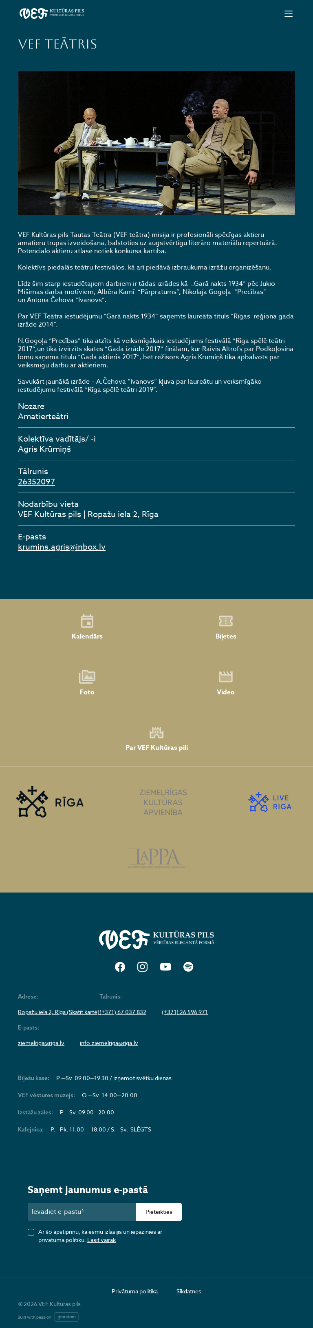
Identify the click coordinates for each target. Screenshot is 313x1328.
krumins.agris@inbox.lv (62, 547)
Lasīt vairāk (101, 1240)
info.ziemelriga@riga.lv (109, 1043)
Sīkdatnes (188, 1291)
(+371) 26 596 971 (185, 1012)
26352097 (36, 482)
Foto (87, 683)
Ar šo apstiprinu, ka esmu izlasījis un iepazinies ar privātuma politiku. (100, 1236)
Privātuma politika (135, 1291)
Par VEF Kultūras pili (157, 739)
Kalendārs (87, 627)
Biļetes (226, 627)
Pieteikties (158, 1211)
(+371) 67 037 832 (122, 1012)
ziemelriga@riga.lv (41, 1043)
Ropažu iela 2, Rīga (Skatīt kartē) (58, 1012)
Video (226, 683)
